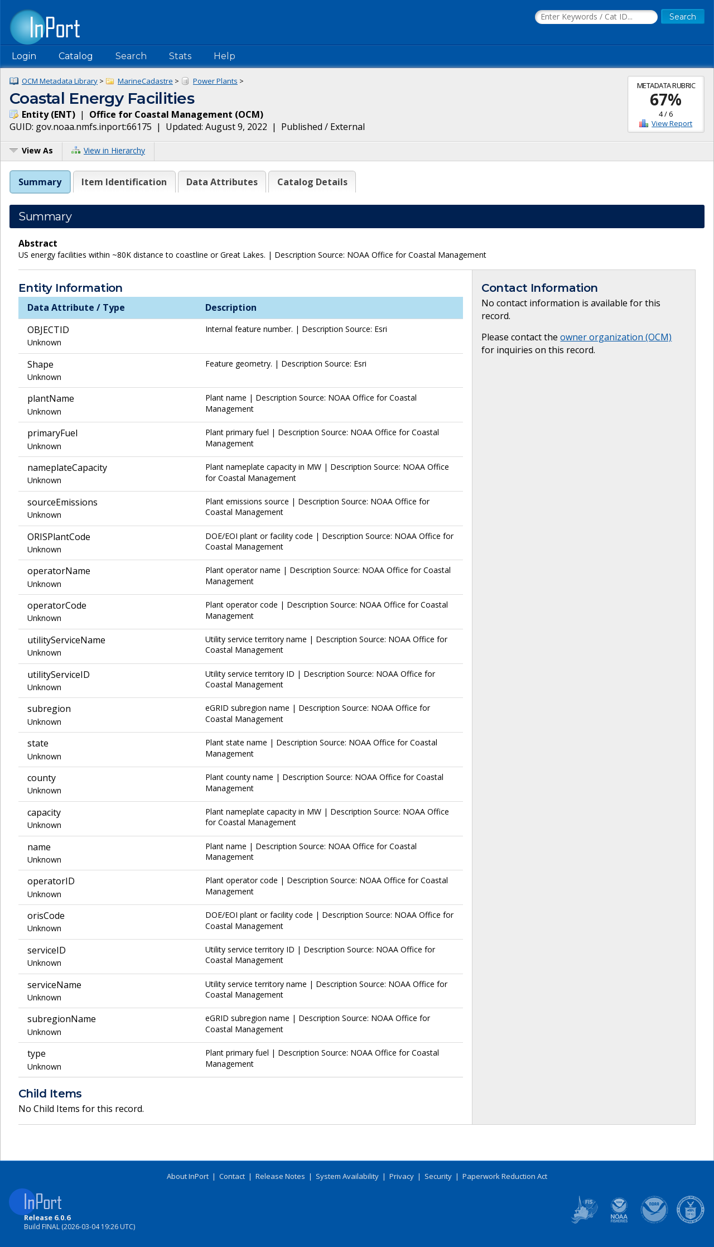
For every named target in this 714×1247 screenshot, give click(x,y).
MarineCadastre (145, 81)
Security (438, 1176)
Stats (180, 56)
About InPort (188, 1176)
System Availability (347, 1176)
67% (666, 99)
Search (131, 56)
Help (224, 56)
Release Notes (280, 1176)
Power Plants (215, 81)
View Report (672, 123)
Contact (232, 1176)
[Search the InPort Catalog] (596, 17)
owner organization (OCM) (616, 337)
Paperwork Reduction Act (504, 1176)
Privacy (401, 1176)
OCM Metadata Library (60, 81)
